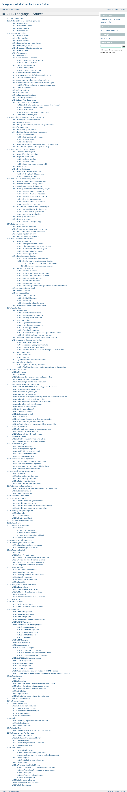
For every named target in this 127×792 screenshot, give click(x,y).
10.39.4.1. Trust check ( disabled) (36, 763)
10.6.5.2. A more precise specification (30, 211)
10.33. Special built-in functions (18, 694)
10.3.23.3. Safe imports (25, 110)
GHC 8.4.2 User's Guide (11, 9)
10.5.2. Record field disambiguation (24, 154)
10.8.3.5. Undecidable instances (28, 280)
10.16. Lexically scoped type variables (21, 469)
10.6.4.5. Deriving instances (31, 201)
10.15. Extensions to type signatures (20, 457)
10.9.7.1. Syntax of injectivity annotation (31, 363)
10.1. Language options (109, 30)
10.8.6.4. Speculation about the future (30, 302)
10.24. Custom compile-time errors (19, 538)
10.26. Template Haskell (16, 548)
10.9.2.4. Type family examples (28, 329)
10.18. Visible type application (18, 494)
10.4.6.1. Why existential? (26, 134)
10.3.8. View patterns (19, 53)
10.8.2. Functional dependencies (23, 255)
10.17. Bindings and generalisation (19, 484)
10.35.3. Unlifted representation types (25, 706)
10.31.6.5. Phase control (25, 634)
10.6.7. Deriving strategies (21, 218)
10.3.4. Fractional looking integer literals (26, 43)
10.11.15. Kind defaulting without (28, 420)
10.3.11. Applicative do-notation (23, 65)
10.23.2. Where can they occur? (23, 536)
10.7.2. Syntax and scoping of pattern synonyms (29, 228)
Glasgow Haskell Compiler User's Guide (25, 4)
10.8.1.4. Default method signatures (30, 250)
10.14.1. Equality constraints (22, 445)
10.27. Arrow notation (15, 565)
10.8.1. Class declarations (21, 240)
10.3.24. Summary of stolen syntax (24, 114)
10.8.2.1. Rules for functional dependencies (32, 257)
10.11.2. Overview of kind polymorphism (26, 388)
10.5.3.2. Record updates (26, 161)
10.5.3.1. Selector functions (26, 159)
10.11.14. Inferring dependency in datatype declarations (32, 418)
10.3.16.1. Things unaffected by (36, 85)
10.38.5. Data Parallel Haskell (22, 740)
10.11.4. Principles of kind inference (25, 393)
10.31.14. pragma (21, 662)
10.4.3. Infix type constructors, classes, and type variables (33, 124)
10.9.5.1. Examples (24, 354)
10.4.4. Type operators (20, 127)
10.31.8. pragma (21, 639)
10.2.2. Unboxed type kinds (22, 26)
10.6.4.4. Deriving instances (29, 198)
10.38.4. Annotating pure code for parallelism (28, 738)
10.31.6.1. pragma (26, 625)
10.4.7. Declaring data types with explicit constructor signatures (35, 144)
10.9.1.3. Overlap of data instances (29, 317)
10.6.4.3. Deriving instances (32, 196)
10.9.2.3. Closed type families (27, 326)
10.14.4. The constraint (24, 452)
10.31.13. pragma (22, 659)
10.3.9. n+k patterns (19, 55)
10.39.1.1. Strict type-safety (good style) (31, 748)
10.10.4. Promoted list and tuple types (25, 378)
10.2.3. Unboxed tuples (20, 28)
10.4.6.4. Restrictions (24, 142)
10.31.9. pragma (20, 642)
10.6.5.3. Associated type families (29, 213)
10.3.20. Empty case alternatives (24, 95)
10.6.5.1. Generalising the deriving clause (32, 208)
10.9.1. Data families (19, 309)
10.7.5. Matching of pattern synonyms (25, 235)
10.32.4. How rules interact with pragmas (30, 681)
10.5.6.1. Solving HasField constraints (30, 174)
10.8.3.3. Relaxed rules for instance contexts (33, 275)
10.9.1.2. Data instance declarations (30, 314)
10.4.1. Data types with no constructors (26, 119)
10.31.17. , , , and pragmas (41, 669)
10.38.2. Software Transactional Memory (26, 733)
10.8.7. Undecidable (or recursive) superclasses (29, 304)
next (117, 9)
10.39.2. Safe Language (20, 753)
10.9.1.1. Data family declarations (29, 312)
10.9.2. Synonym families (21, 319)
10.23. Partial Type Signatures (18, 524)
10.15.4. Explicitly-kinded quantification (26, 467)
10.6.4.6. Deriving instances (29, 203)
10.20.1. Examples (18, 511)
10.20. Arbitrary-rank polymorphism (20, 509)
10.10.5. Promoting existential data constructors (29, 381)
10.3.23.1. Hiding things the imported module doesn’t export (38, 105)
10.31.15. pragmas (22, 664)
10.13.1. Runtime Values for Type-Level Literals (29, 437)
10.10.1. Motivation (19, 371)
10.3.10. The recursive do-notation (24, 58)
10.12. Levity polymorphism (17, 425)
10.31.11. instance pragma (26, 654)
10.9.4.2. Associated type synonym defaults (32, 344)
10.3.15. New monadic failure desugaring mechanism (31, 80)
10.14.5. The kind (23, 455)
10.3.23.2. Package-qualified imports (30, 107)
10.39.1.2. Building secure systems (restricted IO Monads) (38, 750)
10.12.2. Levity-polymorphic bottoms (25, 430)
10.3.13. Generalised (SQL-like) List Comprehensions (31, 75)
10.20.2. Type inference (20, 514)
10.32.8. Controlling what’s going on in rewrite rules (30, 691)
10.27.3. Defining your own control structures (28, 573)
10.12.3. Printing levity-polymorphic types (27, 432)
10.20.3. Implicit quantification (22, 516)
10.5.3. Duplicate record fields (23, 156)
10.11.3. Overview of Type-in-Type (24, 390)
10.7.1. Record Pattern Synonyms (24, 225)
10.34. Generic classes (15, 696)
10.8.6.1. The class (26, 294)
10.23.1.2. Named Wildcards (27, 531)
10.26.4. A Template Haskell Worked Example (28, 558)
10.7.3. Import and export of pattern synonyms (28, 230)
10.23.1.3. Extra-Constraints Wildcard (30, 533)
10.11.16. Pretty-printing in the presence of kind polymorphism (34, 423)
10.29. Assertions (13, 597)
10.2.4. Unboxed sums (20, 31)
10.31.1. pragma (22, 610)
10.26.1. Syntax (17, 551)
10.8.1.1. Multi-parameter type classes (30, 243)
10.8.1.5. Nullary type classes (27, 252)
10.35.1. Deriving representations (24, 701)
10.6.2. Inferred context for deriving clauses (27, 183)
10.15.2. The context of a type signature (26, 462)
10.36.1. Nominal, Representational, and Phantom (30, 716)
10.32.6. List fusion (19, 686)
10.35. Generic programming (17, 699)
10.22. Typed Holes (14, 521)
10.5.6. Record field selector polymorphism (27, 171)
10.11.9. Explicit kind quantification (24, 405)
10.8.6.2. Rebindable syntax (27, 297)
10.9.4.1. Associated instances (28, 341)
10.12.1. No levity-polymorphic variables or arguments (31, 427)
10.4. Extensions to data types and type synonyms (25, 117)
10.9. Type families (14, 307)
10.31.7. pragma (20, 637)
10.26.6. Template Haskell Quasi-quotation (27, 563)
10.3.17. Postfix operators (21, 87)
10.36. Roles (11, 713)
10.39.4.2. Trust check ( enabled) (35, 765)
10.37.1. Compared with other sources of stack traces (31, 726)
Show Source (105, 38)
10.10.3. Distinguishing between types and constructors (32, 376)
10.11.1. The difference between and (34, 386)
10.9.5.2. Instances (23, 356)
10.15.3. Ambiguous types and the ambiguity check (30, 464)
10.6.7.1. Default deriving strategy (29, 220)
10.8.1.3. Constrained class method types (32, 248)
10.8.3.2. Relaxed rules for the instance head (33, 272)
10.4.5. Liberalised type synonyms (24, 129)
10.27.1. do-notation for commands (24, 568)
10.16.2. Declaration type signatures (25, 474)
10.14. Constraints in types (17, 442)
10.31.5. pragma (21, 620)
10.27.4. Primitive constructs (22, 575)
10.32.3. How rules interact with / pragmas (34, 679)
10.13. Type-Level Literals (16, 435)
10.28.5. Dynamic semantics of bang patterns (28, 595)
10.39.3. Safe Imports (20, 758)
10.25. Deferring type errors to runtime (21, 541)
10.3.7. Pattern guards (20, 50)
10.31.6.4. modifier (27, 632)
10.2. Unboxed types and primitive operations (23, 21)
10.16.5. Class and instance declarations (26, 482)
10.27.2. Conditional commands (23, 570)
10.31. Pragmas (13, 607)
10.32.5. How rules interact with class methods (29, 684)
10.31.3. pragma (21, 615)
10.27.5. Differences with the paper (24, 578)
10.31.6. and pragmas (27, 622)
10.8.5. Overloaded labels (21, 289)
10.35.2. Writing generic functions (24, 703)
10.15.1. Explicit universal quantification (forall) (29, 459)
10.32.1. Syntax (17, 674)
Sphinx (120, 790)
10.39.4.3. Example (24, 768)
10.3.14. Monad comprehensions (24, 78)
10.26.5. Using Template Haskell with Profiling (28, 561)
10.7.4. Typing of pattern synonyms (24, 233)
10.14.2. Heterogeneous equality (23, 447)
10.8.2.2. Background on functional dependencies (34, 260)
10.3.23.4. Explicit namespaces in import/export (34, 112)
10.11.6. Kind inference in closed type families (28, 398)
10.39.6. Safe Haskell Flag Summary (25, 777)
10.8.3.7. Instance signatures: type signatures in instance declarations (42, 285)
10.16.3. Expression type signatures (25, 477)
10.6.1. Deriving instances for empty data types (29, 181)
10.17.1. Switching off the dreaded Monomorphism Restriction (34, 487)
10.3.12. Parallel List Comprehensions (26, 73)
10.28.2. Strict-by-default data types (25, 588)
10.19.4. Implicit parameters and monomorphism (29, 506)
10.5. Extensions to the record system (21, 149)
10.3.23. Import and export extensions (25, 102)
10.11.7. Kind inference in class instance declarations (31, 400)
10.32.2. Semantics (19, 676)
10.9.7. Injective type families (22, 361)
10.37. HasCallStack (14, 723)
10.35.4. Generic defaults (21, 708)
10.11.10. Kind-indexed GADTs (23, 408)
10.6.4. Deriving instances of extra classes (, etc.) (31, 188)
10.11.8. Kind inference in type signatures (27, 403)
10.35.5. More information (21, 711)
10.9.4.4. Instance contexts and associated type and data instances (41, 349)
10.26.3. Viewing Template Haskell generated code (30, 556)
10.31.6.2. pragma (28, 627)
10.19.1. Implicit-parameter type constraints (27, 499)
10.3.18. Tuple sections (20, 90)
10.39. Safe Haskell (14, 743)
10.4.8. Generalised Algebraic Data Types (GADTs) (30, 147)
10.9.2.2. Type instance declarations (30, 324)
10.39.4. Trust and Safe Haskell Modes (26, 760)
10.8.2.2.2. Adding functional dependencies (37, 265)
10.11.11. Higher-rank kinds (22, 410)
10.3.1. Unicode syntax (20, 36)
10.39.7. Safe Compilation (21, 780)
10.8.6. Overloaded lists (20, 292)
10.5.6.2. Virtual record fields (27, 176)
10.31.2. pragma (23, 612)
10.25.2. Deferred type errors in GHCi (25, 546)
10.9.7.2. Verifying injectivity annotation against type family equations (41, 366)
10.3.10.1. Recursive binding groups (30, 60)
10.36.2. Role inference (20, 718)
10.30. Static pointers (15, 600)
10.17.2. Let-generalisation (21, 489)
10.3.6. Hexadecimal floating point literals (27, 48)
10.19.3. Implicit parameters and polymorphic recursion (32, 504)
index (123, 9)
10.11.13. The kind (19, 415)
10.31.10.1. (29, 647)
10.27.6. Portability (18, 580)
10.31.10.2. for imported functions (34, 649)
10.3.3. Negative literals (20, 41)
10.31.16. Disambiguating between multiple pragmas (35, 666)
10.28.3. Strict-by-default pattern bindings (27, 590)
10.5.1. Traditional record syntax (23, 151)
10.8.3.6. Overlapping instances (28, 282)
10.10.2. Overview (18, 373)
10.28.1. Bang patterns (20, 585)
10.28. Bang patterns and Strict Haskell (21, 583)
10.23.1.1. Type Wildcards (26, 528)
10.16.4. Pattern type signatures (23, 479)
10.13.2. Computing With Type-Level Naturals (28, 440)
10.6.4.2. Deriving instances (31, 193)
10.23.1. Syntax (17, 526)
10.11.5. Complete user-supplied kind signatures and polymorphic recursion (39, 395)
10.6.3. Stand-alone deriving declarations (27, 186)
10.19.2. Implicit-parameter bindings (25, 501)
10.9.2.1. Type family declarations (29, 321)
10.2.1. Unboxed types (20, 23)
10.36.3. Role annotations (21, 721)
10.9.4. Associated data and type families (27, 339)
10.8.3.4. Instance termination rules (29, 277)
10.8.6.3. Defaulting (24, 299)
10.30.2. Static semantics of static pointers (27, 605)
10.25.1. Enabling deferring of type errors (27, 543)
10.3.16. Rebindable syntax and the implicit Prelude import (33, 82)
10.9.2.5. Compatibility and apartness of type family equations (39, 331)
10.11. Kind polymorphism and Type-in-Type (23, 383)
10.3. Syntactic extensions (16, 33)
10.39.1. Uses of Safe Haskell (22, 745)
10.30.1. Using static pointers (22, 602)
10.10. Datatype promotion (16, 368)
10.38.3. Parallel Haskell (21, 735)
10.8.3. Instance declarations (22, 267)
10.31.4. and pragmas (28, 617)
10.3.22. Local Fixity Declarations (24, 100)
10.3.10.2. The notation (27, 63)
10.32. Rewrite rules (14, 671)
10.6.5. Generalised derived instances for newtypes (30, 206)
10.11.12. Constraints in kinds (22, 413)
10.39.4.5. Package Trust (26, 772)
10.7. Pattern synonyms (15, 223)
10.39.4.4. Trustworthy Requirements (30, 770)
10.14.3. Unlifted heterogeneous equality (26, 450)
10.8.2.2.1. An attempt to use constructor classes (39, 262)
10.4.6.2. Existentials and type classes (30, 137)
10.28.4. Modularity (19, 593)
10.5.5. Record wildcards (21, 169)
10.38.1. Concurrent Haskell (22, 731)
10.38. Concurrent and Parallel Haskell (21, 728)
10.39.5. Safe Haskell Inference (23, 775)
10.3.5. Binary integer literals (22, 45)
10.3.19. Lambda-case (20, 92)
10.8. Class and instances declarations (21, 238)
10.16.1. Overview (18, 472)
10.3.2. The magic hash (20, 38)
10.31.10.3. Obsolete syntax (32, 652)
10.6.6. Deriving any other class (23, 216)
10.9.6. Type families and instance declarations (29, 358)
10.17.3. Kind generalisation (22, 492)
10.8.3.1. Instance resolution (27, 270)
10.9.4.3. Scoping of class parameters (30, 346)
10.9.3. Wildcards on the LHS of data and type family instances (35, 336)
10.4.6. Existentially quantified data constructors (29, 132)
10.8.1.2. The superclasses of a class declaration (34, 245)
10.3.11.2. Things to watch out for (29, 70)
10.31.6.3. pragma (27, 630)
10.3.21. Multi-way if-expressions (24, 97)
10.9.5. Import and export (21, 351)
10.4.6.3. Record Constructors (27, 139)
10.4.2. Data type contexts (21, 122)
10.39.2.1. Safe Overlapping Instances (30, 755)
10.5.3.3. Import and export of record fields (32, 164)
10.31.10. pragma (23, 644)
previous (110, 9)
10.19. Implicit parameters (16, 496)
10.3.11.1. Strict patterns (25, 68)
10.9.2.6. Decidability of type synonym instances (34, 334)
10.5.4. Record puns (19, 166)
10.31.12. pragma (21, 657)
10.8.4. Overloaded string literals (23, 287)
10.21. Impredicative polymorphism (20, 519)
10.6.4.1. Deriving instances (30, 191)
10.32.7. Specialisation (20, 689)
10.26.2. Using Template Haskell (23, 553)
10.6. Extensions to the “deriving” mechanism (23, 179)
